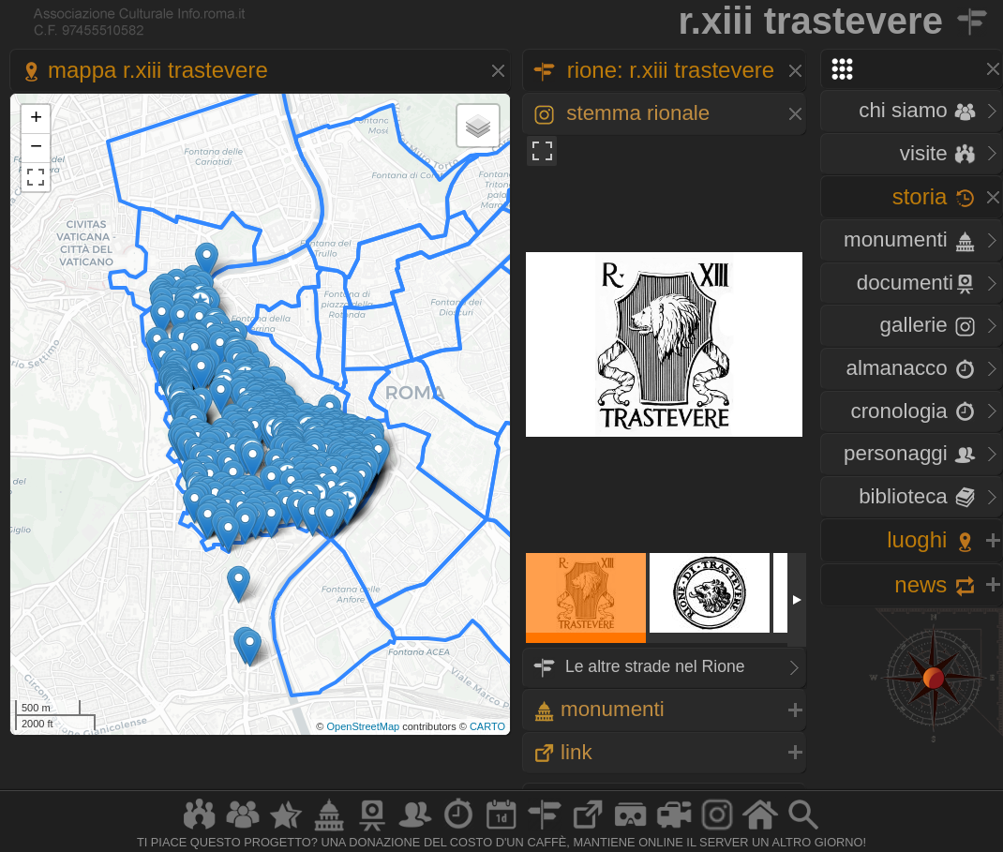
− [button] (36, 148)
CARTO (487, 726)
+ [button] (36, 119)
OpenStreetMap (362, 726)
